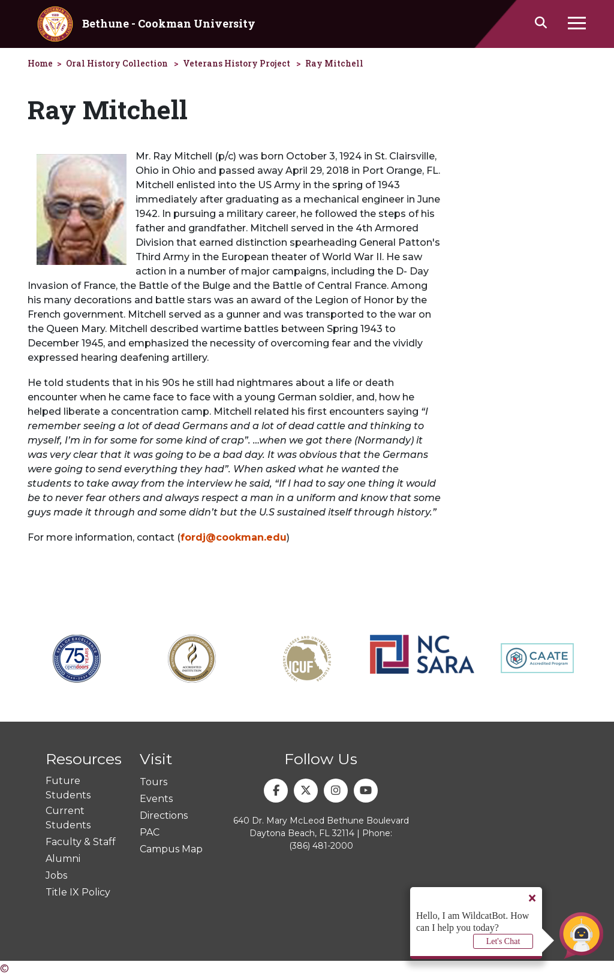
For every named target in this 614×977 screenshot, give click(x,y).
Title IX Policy (78, 892)
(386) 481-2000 (321, 845)
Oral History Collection (117, 63)
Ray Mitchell (334, 63)
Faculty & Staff (81, 842)
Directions (164, 815)
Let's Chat (503, 941)
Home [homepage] (40, 63)
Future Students (68, 788)
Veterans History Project (236, 63)
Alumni (63, 858)
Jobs (56, 875)
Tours (153, 782)
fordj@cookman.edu (233, 537)
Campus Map (171, 849)
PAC (149, 832)
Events (156, 798)
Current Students (68, 818)
